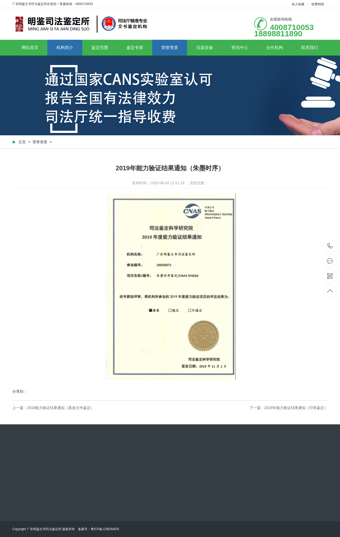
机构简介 (64, 47)
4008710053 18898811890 (330, 246)
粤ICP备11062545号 (105, 529)
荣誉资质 (169, 47)
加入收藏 (298, 4)
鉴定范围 (104, 47)
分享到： (19, 391)
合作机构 (279, 47)
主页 (22, 142)
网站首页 (35, 47)
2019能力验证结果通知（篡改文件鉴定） (60, 408)
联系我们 (309, 47)
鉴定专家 (139, 47)
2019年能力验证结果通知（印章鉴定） (296, 408)
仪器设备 (209, 47)
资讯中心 (244, 47)
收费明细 (317, 4)
